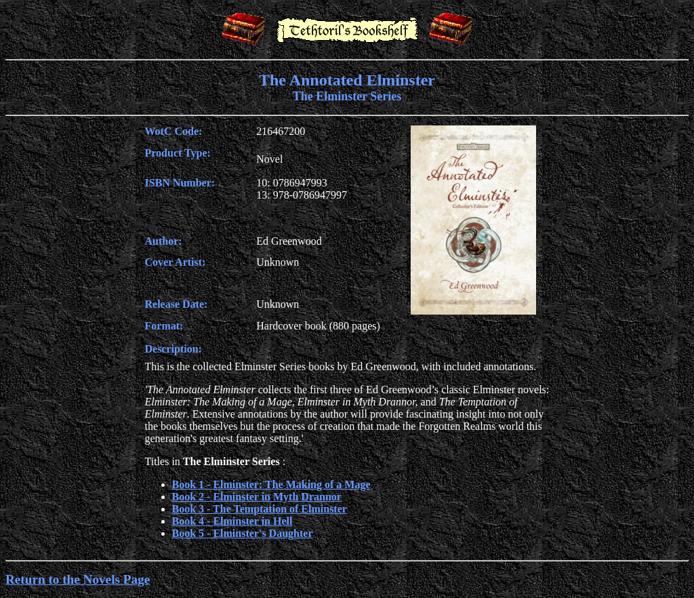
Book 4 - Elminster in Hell (232, 521)
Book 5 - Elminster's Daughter (242, 533)
